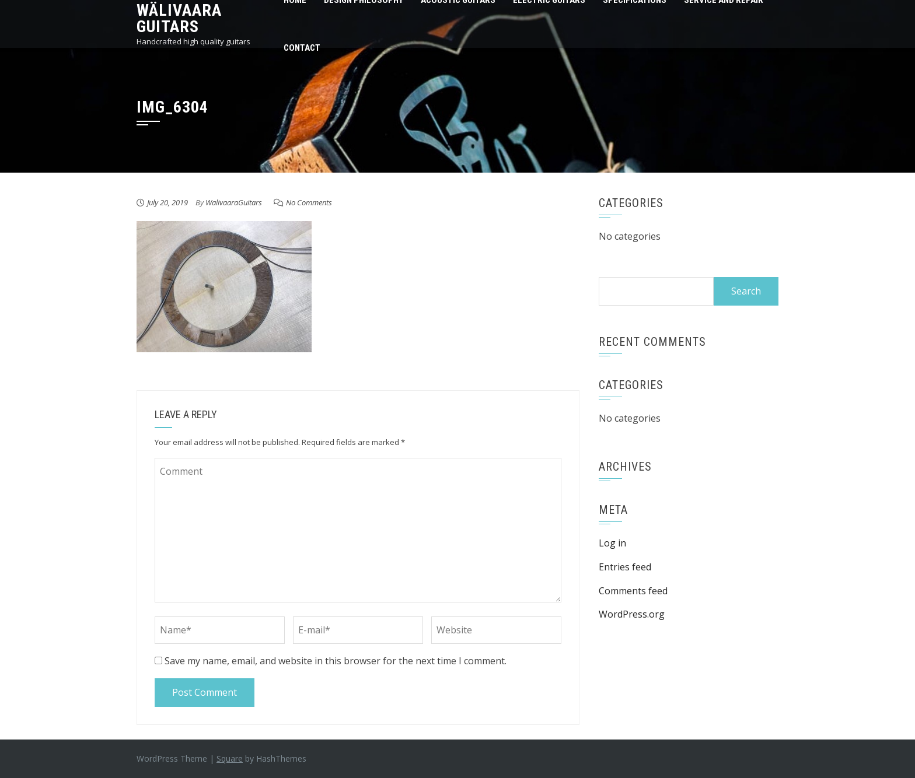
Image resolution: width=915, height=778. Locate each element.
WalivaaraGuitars (233, 202)
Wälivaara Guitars (179, 18)
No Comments (309, 202)
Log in (612, 543)
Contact (302, 48)
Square (229, 758)
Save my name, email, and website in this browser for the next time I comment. (336, 660)
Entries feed (625, 566)
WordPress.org (632, 614)
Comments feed (633, 590)
